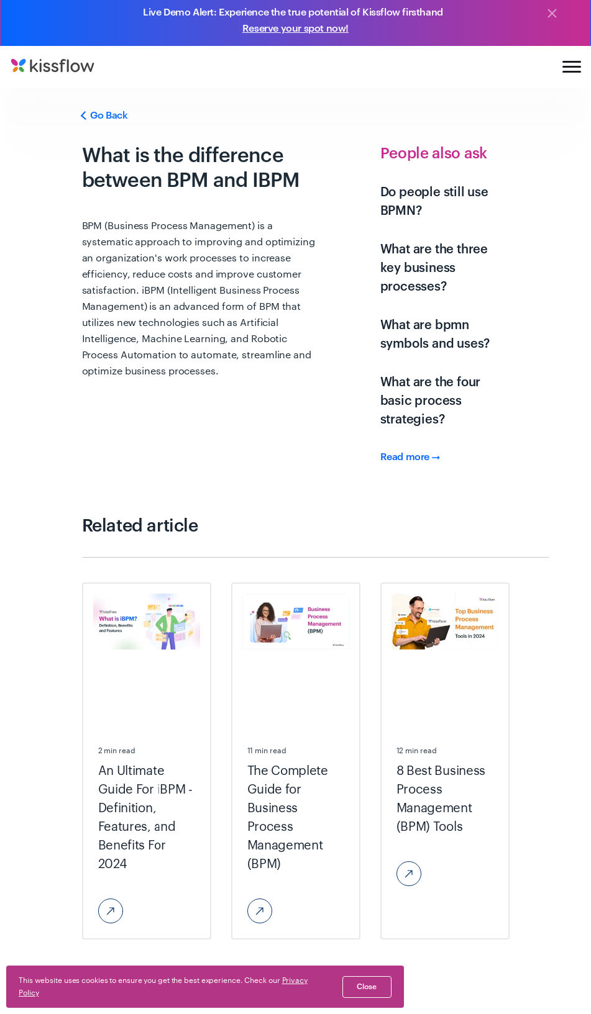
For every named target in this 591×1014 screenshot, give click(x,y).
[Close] (551, 14)
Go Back (105, 115)
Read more (410, 457)
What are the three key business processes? (434, 268)
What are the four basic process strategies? (430, 401)
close (367, 986)
